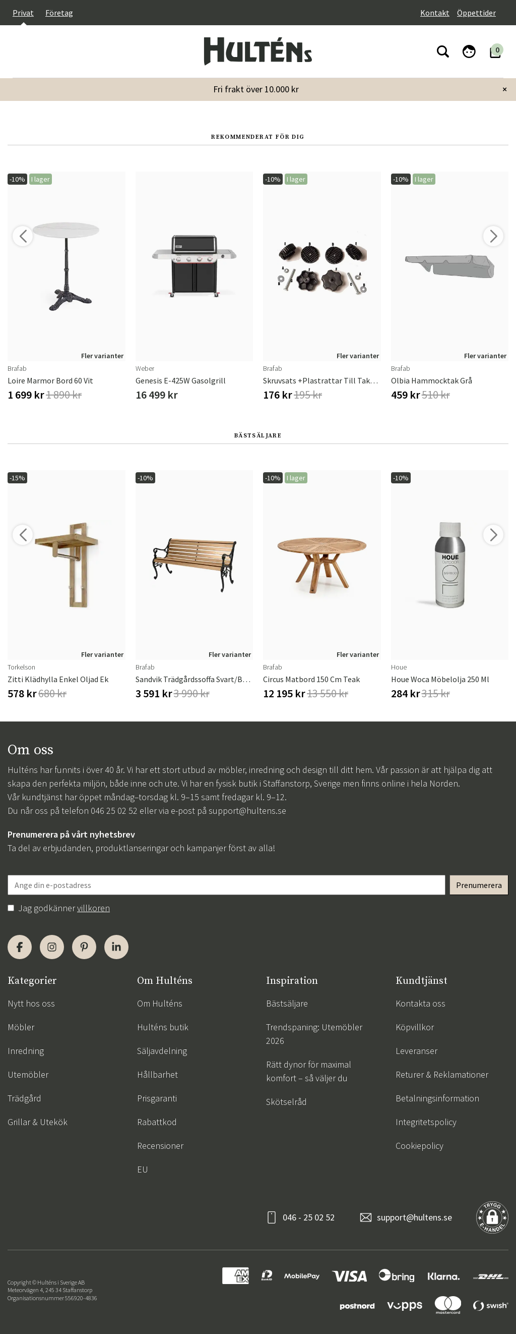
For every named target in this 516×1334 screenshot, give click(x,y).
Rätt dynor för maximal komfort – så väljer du (308, 1071)
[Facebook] (20, 947)
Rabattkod (157, 1122)
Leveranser (416, 1051)
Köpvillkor (415, 1027)
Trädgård (24, 1098)
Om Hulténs (159, 1003)
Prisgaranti (157, 1098)
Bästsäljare (287, 1003)
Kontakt (434, 13)
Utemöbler (28, 1074)
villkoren (93, 908)
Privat (23, 13)
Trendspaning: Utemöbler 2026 (314, 1033)
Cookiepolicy (419, 1145)
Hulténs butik (162, 1027)
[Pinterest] (84, 947)
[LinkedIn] (116, 947)
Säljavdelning (162, 1051)
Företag (59, 13)
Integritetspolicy (426, 1122)
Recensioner (160, 1145)
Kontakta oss (420, 1003)
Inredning (26, 1051)
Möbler (21, 1027)
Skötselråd (286, 1101)
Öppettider (476, 13)
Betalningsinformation (437, 1098)
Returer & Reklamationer (442, 1074)
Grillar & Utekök (38, 1122)
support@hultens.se (247, 810)
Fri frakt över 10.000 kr (256, 89)
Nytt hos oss (31, 1003)
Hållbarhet (157, 1074)
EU (142, 1169)
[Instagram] (52, 947)
